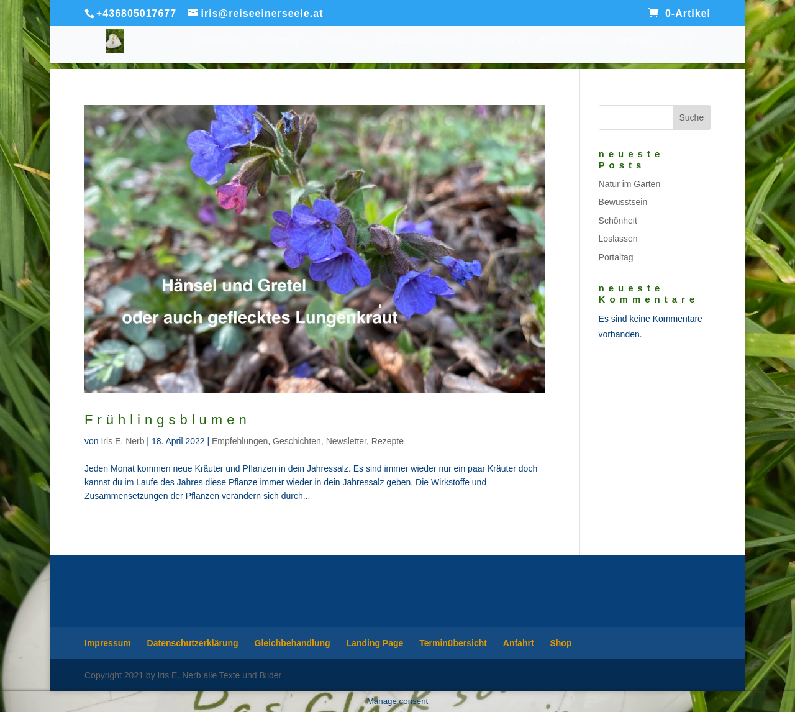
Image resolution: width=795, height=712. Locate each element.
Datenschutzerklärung (192, 643)
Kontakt (634, 41)
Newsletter (346, 441)
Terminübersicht (453, 643)
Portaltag (616, 257)
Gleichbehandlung (292, 643)
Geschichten (297, 441)
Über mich (499, 41)
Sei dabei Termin (419, 41)
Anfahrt (518, 643)
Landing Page (375, 643)
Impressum (107, 643)
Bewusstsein (623, 202)
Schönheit (618, 221)
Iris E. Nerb (122, 441)
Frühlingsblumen (167, 419)
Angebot (278, 41)
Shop (339, 41)
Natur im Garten (630, 184)
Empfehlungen (240, 441)
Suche (691, 117)
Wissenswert (570, 41)
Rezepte (387, 441)
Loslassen (618, 239)
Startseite (219, 41)
